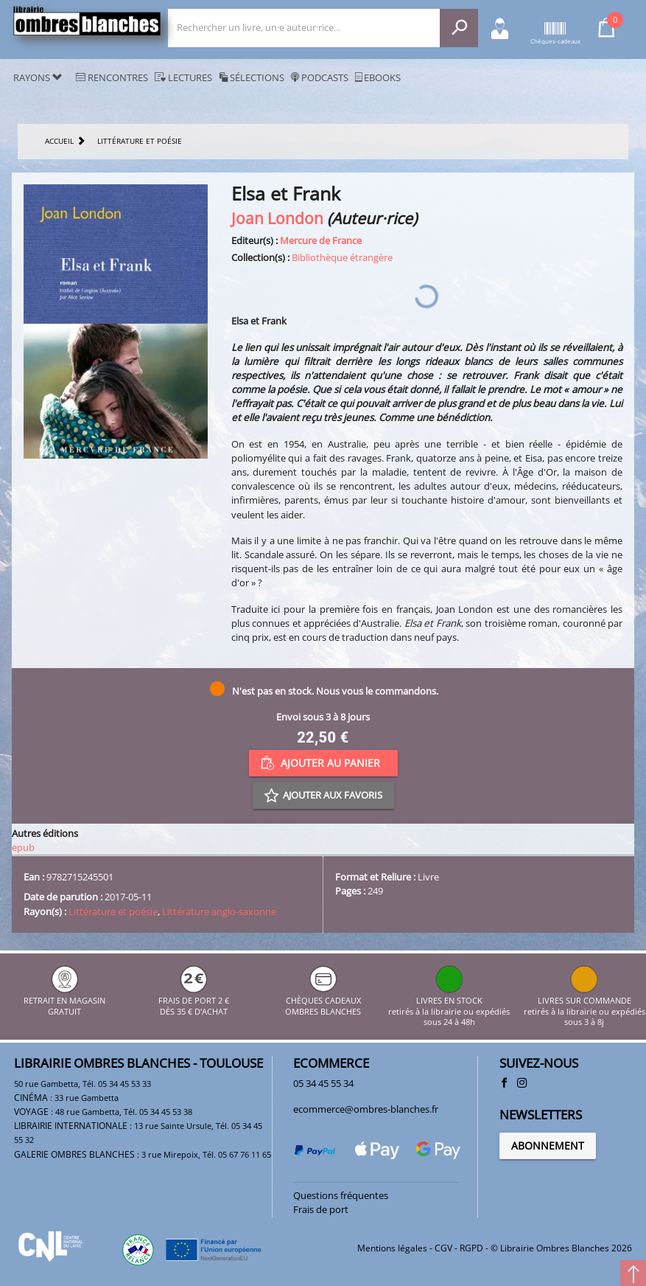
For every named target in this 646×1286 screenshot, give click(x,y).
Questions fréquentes (340, 1195)
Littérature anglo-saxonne (219, 911)
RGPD (471, 1248)
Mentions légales (392, 1248)
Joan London (277, 218)
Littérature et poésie (113, 911)
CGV (443, 1248)
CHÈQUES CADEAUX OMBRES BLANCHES (323, 1001)
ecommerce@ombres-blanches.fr (365, 1109)
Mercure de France (321, 240)
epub (23, 847)
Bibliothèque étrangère (342, 257)
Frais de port (320, 1209)
